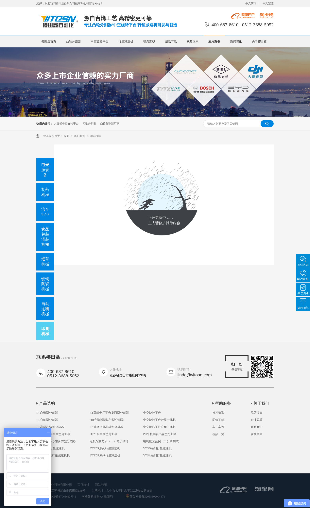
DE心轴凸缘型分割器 (50, 427)
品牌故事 (257, 412)
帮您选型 (149, 41)
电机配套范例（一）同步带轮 (109, 441)
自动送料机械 (45, 309)
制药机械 (45, 192)
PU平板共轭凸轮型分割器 (160, 434)
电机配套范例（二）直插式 (161, 441)
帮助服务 (223, 403)
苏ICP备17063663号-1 (62, 496)
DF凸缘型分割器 (47, 412)
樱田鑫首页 (48, 41)
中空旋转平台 (100, 41)
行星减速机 (125, 41)
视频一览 (218, 434)
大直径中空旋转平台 (66, 123)
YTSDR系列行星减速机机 (53, 455)
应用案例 (214, 41)
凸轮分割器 (73, 41)
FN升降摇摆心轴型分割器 (106, 427)
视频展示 (192, 41)
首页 (66, 136)
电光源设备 (45, 169)
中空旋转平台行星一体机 (159, 419)
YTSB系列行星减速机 (50, 448)
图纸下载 (171, 41)
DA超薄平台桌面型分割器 (53, 434)
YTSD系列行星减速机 (157, 448)
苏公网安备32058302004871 (145, 496)
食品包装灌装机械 (45, 237)
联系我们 (257, 427)
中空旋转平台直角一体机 (159, 427)
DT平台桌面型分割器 (103, 434)
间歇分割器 (89, 123)
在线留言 (257, 434)
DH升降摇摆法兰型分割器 (107, 419)
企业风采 (257, 419)
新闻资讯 (236, 41)
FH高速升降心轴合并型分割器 (56, 441)
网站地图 (101, 484)
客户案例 (80, 136)
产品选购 (47, 403)
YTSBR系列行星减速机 (105, 448)
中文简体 (250, 3)
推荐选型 (218, 412)
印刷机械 (95, 136)
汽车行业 (45, 212)
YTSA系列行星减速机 (157, 455)
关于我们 (261, 403)
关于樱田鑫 (259, 41)
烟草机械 (45, 261)
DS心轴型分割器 (47, 419)
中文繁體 (268, 3)
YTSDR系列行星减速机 (105, 455)
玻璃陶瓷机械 (45, 284)
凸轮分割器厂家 (109, 123)
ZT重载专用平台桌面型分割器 (109, 412)
